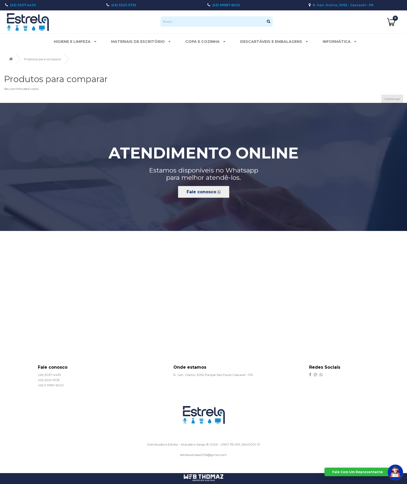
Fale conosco (204, 191)
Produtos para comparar (42, 59)
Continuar (392, 99)
